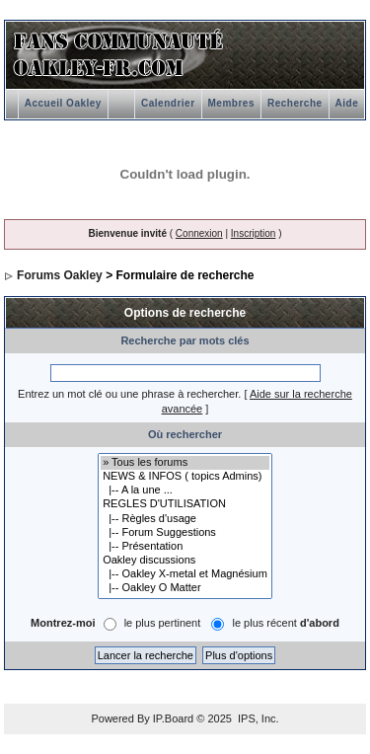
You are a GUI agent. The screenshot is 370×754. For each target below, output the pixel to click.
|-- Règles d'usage (185, 519)
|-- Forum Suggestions (185, 533)
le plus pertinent (162, 624)
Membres (231, 103)
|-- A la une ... (185, 490)
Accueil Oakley (63, 103)
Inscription (253, 233)
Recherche (295, 103)
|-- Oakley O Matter (185, 588)
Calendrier (167, 103)
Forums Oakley (60, 275)
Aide (347, 103)
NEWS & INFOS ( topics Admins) (185, 477)
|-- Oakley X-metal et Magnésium (185, 574)
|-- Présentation (185, 547)
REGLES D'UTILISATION (185, 504)
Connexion (199, 233)
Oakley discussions (185, 560)
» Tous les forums (185, 463)
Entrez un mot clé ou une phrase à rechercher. (129, 394)
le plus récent (285, 624)
